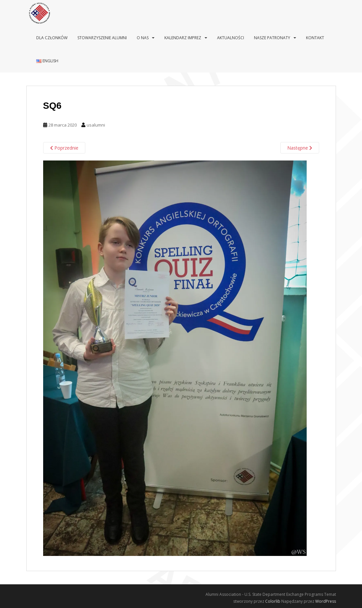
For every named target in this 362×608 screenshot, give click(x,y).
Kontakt (315, 38)
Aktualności (230, 38)
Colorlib (272, 601)
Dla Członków (52, 38)
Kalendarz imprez (182, 38)
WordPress (325, 601)
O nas (143, 38)
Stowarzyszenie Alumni (102, 38)
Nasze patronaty (272, 38)
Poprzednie (64, 148)
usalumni (96, 125)
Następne (299, 148)
